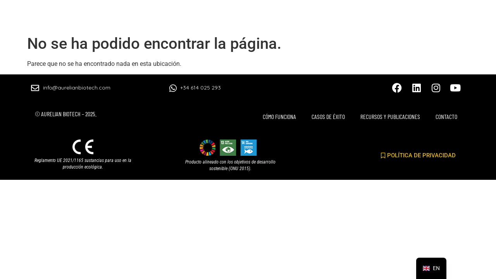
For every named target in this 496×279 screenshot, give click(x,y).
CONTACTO (441, 18)
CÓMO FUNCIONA (222, 18)
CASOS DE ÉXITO (286, 18)
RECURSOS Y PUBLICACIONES (367, 18)
